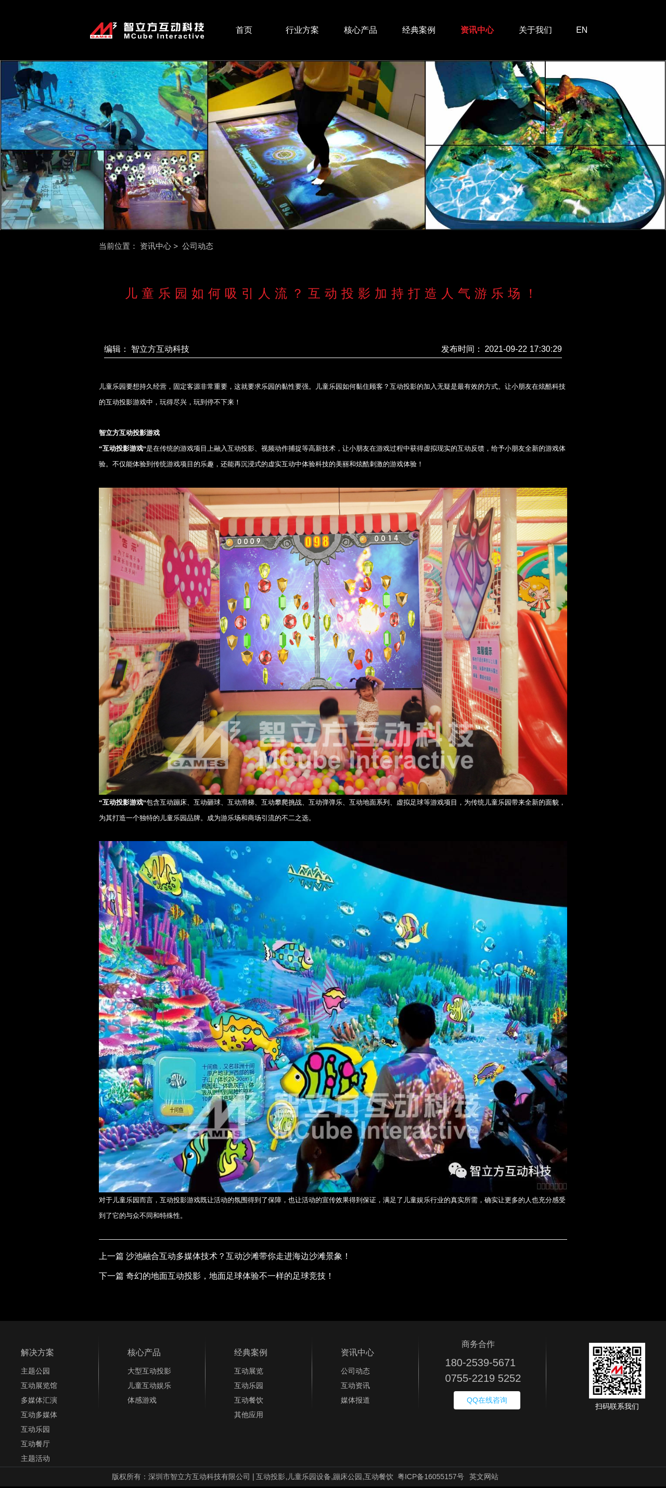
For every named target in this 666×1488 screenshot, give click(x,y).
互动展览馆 (39, 1387)
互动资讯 (355, 1387)
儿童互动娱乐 (149, 1387)
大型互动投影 (149, 1372)
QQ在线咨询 (487, 1401)
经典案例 (419, 31)
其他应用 (248, 1416)
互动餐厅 (35, 1445)
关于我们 (535, 31)
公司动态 (355, 1372)
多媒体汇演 (39, 1401)
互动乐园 (35, 1431)
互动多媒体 (39, 1416)
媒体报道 (355, 1401)
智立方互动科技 (160, 350)
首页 (244, 31)
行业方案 (302, 31)
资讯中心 (477, 31)
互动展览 (248, 1372)
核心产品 (360, 31)
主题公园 (35, 1372)
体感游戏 (142, 1401)
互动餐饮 (248, 1401)
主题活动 (35, 1460)
